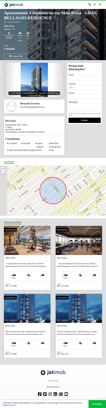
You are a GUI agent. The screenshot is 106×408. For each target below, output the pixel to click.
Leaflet (103, 214)
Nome (71, 75)
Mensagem (73, 102)
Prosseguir (97, 404)
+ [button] (3, 168)
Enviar (85, 120)
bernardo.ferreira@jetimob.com (32, 107)
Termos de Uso (9, 405)
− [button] (3, 172)
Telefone (72, 84)
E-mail (71, 93)
